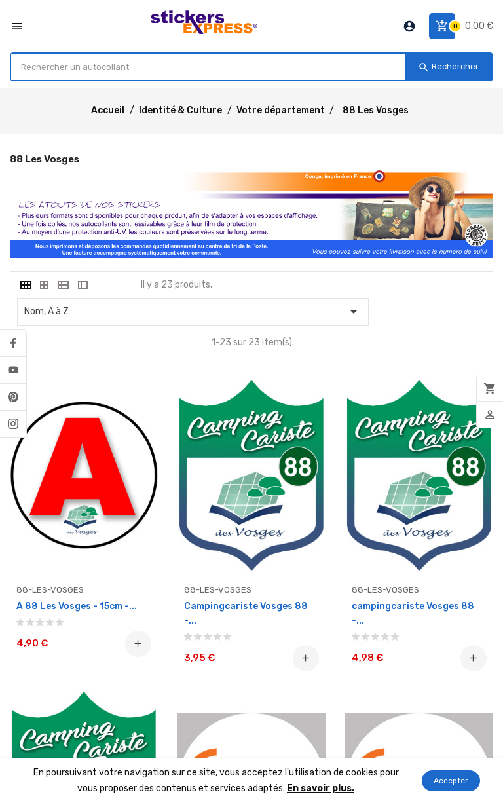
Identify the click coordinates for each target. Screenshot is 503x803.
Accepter (451, 780)
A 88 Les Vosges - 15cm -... (76, 606)
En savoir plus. (320, 788)
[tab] (25, 284)
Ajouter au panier (138, 644)
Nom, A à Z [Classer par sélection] (193, 312)
